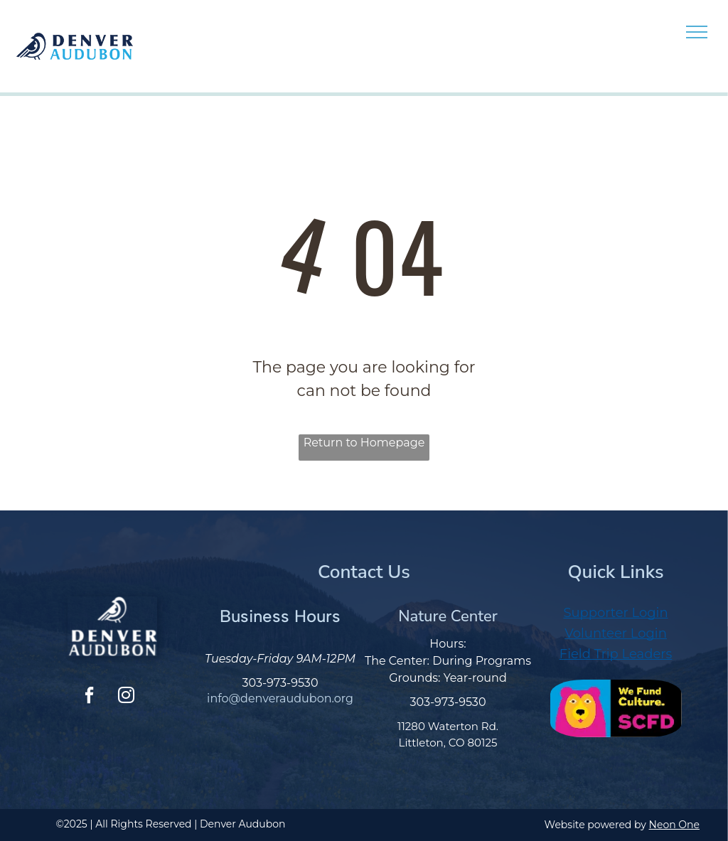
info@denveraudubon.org (280, 698)
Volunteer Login (615, 633)
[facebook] (89, 697)
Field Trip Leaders (616, 654)
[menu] (696, 32)
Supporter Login (615, 613)
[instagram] (126, 697)
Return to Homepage (364, 442)
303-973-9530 (280, 683)
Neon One (674, 824)
